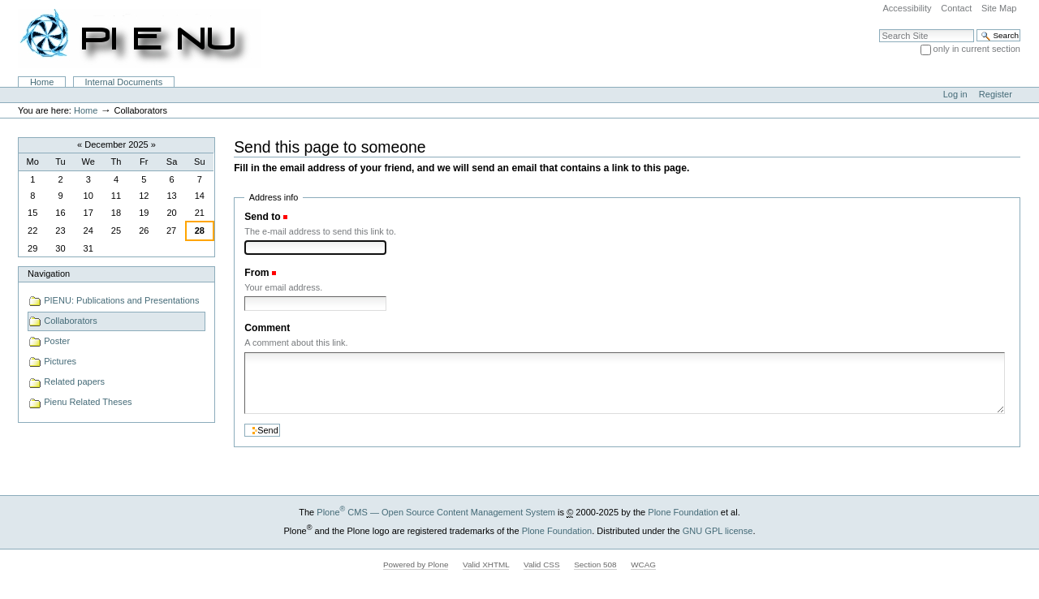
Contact (956, 8)
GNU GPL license (718, 531)
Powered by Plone (416, 564)
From (256, 272)
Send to (262, 216)
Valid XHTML (486, 564)
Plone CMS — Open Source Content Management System (436, 512)
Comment (267, 328)
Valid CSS (541, 564)
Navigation (49, 273)
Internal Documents (124, 82)
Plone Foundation (683, 512)
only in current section (976, 49)
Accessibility (906, 8)
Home (42, 82)
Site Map (999, 8)
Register (995, 94)
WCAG (643, 564)
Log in (955, 94)
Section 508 (595, 564)
